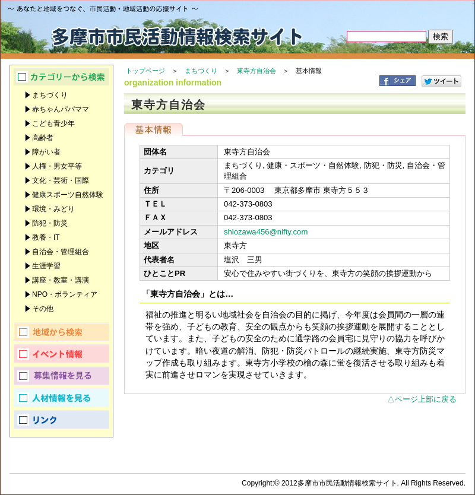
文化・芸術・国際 (60, 180)
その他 (42, 308)
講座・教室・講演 (60, 280)
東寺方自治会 (256, 70)
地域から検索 (61, 331)
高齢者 (42, 138)
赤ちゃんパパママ (60, 109)
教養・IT (46, 237)
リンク (61, 419)
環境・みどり (53, 209)
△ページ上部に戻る (422, 399)
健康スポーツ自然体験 (67, 195)
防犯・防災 (50, 223)
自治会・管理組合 (60, 252)
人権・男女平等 (57, 166)
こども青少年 (53, 123)
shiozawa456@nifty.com (266, 231)
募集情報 (61, 375)
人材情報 (61, 397)
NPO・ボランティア (64, 294)
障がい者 (46, 152)
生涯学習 (46, 266)
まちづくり (201, 70)
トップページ (145, 70)
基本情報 (153, 129)
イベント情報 (61, 353)
